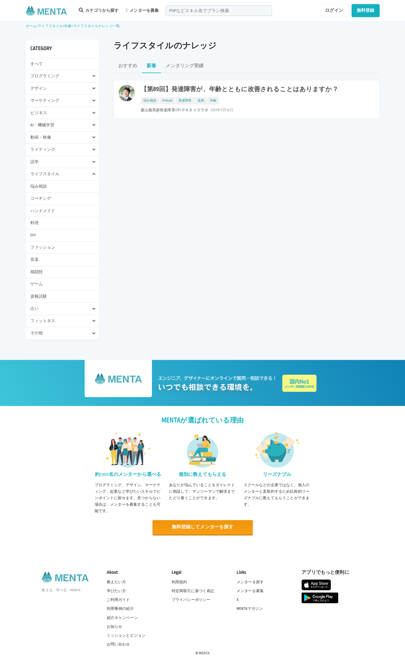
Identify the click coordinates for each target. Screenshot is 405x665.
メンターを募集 (142, 10)
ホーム (31, 26)
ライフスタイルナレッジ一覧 (96, 26)
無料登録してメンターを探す (203, 527)
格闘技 (36, 272)
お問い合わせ (118, 644)
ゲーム (36, 284)
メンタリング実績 (184, 65)
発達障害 (185, 100)
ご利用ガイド (118, 600)
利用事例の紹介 (120, 609)
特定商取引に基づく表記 (193, 591)
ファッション (42, 247)
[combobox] (219, 10)
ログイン (334, 10)
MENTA (204, 653)
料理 (34, 223)
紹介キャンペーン (122, 617)
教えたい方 (116, 582)
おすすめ (127, 65)
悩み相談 (38, 186)
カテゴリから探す (99, 10)
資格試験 (38, 296)
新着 (151, 65)
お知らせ (114, 626)
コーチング (40, 198)
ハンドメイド (42, 211)
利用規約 (179, 582)
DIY (33, 235)
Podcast (167, 100)
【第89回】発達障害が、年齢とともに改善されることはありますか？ (239, 89)
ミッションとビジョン (126, 635)
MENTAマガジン (250, 609)
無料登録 (366, 10)
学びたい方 (116, 591)
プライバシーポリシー (191, 600)
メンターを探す (250, 582)
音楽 (34, 259)
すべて (36, 64)
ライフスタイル (50, 26)
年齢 (67, 26)
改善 (201, 100)
